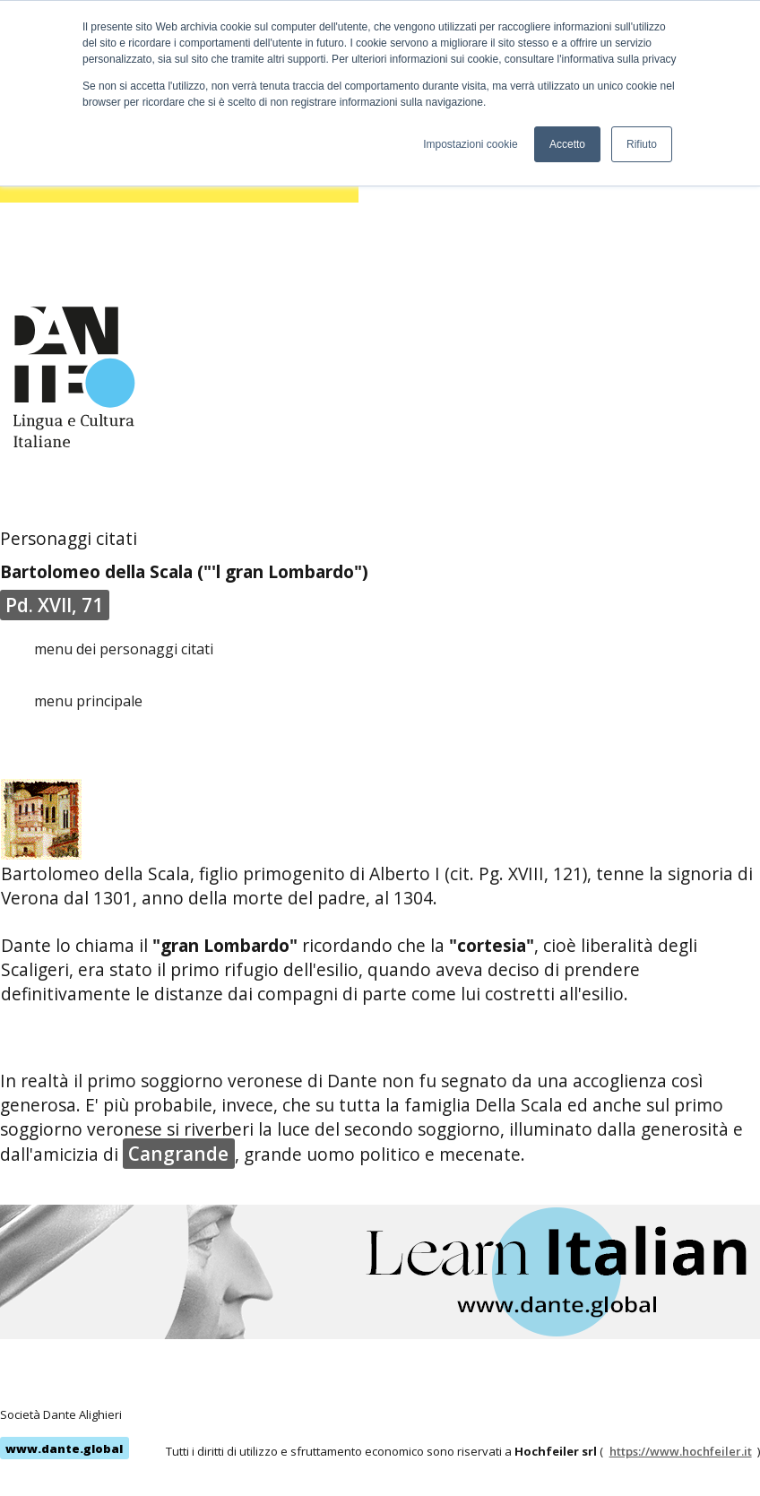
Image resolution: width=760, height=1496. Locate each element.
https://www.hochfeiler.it (680, 1451)
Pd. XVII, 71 (54, 605)
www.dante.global (64, 1448)
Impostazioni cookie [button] (470, 144)
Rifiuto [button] (641, 144)
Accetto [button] (567, 144)
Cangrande (178, 1153)
